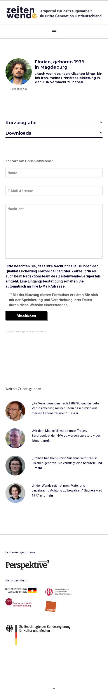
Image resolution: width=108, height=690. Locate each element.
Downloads (18, 133)
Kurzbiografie (21, 122)
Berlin (43, 331)
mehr (74, 413)
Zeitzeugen (21, 331)
